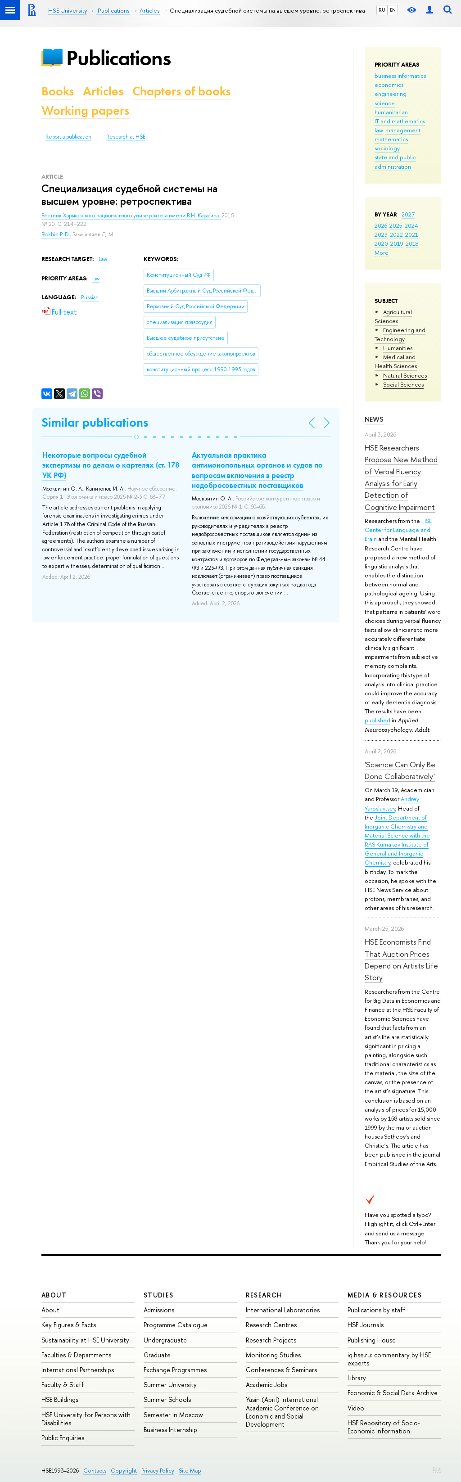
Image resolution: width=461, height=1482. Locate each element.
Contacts (94, 1470)
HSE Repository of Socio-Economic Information (384, 1427)
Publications (118, 58)
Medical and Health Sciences (396, 361)
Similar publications (94, 422)
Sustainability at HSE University (85, 1340)
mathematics (391, 139)
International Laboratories (283, 1310)
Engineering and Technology (400, 334)
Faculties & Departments (76, 1355)
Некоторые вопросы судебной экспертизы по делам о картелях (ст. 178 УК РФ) (111, 465)
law (379, 130)
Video (356, 1408)
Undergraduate (165, 1340)
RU (382, 10)
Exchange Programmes (175, 1369)
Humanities (397, 348)
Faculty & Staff (62, 1384)
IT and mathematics (400, 121)
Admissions (159, 1310)
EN (393, 10)
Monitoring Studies (273, 1355)
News (374, 419)
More (382, 252)
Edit (437, 1469)
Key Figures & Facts (68, 1324)
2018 (412, 243)
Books (57, 91)
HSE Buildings (59, 1399)
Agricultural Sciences (393, 316)
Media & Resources (385, 1295)
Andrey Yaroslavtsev (392, 803)
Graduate (157, 1355)
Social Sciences (403, 384)
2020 (381, 243)
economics (389, 85)
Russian (90, 297)
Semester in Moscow (173, 1414)
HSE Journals (366, 1324)
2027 (408, 214)
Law (103, 259)
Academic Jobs (266, 1384)
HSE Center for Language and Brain (398, 530)
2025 (395, 225)
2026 (381, 225)
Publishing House (372, 1340)
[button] (136, 436)
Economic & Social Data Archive (393, 1392)
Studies (159, 1295)
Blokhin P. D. (55, 234)
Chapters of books (181, 91)
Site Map (190, 1470)
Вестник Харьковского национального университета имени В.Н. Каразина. (131, 215)
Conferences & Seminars (281, 1369)
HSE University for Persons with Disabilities (86, 1418)
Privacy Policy (157, 1470)
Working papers (85, 110)
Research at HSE (125, 136)
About (54, 1295)
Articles (103, 91)
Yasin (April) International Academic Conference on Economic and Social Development (282, 1411)
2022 (396, 234)
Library (357, 1378)
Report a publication (68, 136)
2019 (396, 243)
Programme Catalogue (176, 1324)
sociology (387, 148)
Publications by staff (377, 1310)
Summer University (170, 1384)
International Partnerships (77, 1369)
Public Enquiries (62, 1437)
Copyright (124, 1470)
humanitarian (391, 112)
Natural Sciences (405, 375)
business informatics (400, 76)
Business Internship (170, 1429)
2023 (381, 234)
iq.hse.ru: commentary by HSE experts (389, 1359)
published (377, 720)
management (402, 130)
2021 (411, 234)
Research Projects (271, 1340)
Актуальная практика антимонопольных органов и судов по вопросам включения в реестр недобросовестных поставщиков (257, 470)
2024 (411, 225)
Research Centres (271, 1324)
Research (264, 1295)
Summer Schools (167, 1399)
